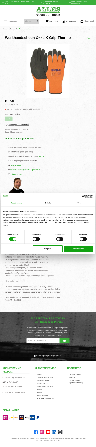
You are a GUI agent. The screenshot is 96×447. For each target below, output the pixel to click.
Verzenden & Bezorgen (45, 386)
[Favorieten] (51, 21)
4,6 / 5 (41, 156)
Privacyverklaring (75, 374)
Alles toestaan (78, 249)
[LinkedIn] (54, 432)
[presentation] (48, 349)
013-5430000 (16, 165)
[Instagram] (42, 432)
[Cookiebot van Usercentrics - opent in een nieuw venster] (82, 196)
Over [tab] (79, 203)
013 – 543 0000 (10, 382)
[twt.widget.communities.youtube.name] (48, 432)
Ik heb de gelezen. (49, 356)
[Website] (60, 432)
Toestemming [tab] (16, 203)
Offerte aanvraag (43, 380)
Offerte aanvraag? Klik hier (19, 138)
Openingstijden (42, 383)
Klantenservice (19, 392)
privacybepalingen (49, 356)
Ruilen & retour (42, 395)
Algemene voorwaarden (45, 398)
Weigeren (48, 249)
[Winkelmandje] (87, 21)
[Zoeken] (36, 21)
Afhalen (39, 392)
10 (9, 119)
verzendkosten (45, 438)
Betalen (39, 389)
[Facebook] (36, 432)
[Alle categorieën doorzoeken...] (29, 21)
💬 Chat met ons (15, 174)
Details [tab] (48, 203)
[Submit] (65, 340)
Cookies (72, 377)
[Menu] (10, 21)
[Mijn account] (68, 21)
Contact (39, 374)
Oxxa (89, 38)
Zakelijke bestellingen (45, 377)
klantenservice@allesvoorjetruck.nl (25, 170)
